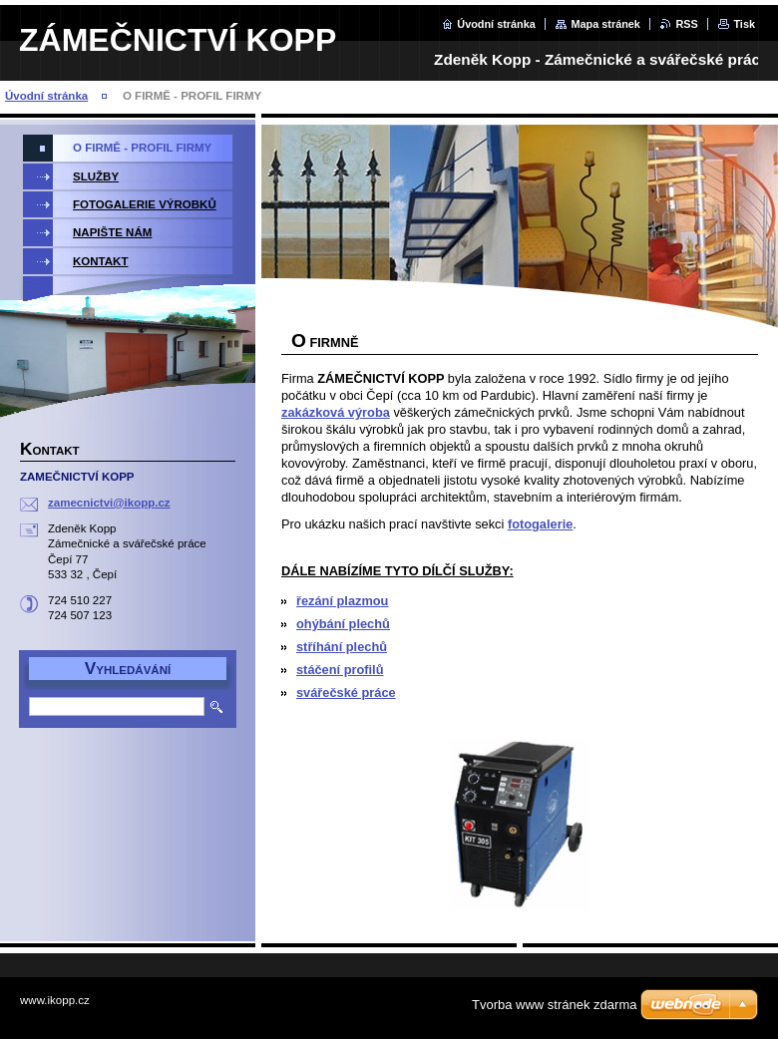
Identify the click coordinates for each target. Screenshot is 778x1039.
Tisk (744, 24)
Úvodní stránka (496, 24)
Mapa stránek (605, 24)
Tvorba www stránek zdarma (554, 1004)
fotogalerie (540, 524)
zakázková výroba (335, 412)
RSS (686, 24)
